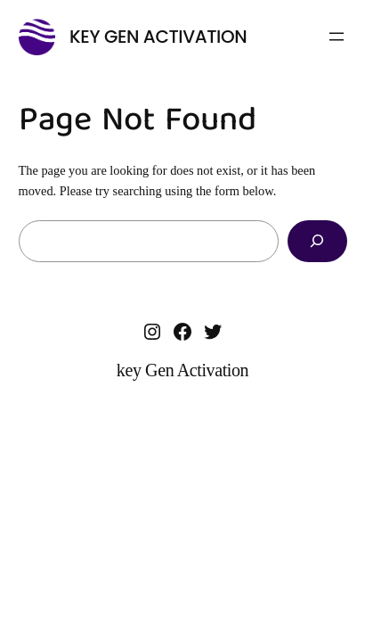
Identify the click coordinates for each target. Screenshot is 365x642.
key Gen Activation (158, 36)
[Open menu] (336, 36)
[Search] (317, 241)
